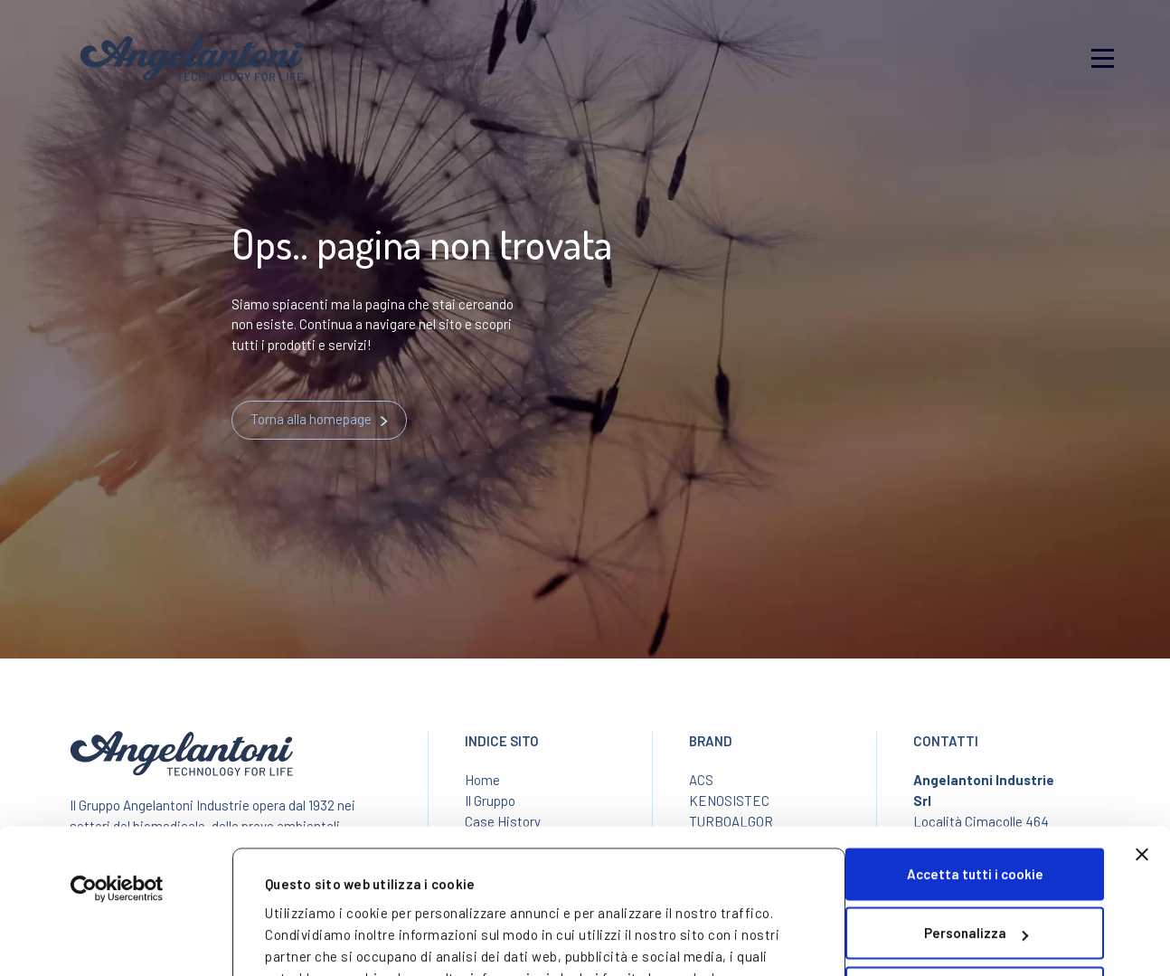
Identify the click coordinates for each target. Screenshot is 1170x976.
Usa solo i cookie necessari (975, 866)
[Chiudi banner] (1142, 728)
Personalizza (976, 807)
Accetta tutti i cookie (975, 748)
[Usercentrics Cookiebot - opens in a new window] (117, 762)
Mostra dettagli (316, 931)
